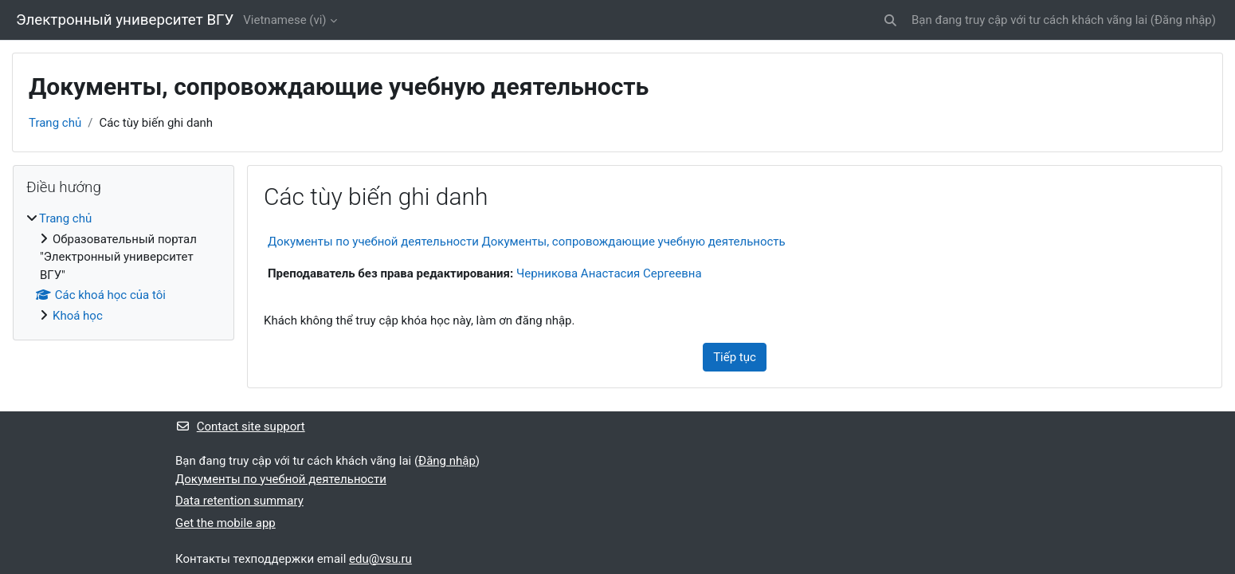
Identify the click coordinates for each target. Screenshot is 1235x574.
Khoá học (78, 316)
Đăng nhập (1183, 20)
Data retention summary (239, 500)
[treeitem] (123, 267)
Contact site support (240, 426)
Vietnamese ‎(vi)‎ (284, 20)
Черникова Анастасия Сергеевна (609, 273)
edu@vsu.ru (380, 559)
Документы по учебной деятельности (280, 479)
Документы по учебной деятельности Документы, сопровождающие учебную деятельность (527, 241)
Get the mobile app (225, 523)
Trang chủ (55, 123)
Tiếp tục (734, 357)
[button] (890, 20)
